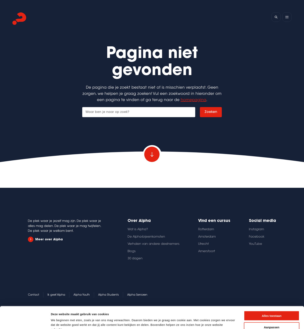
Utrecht (203, 244)
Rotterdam (206, 229)
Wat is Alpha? (138, 229)
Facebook (256, 236)
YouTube (255, 244)
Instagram (256, 229)
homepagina (193, 100)
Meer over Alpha (45, 239)
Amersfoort (206, 251)
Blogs (132, 251)
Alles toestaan (272, 295)
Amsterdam (207, 236)
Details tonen (209, 321)
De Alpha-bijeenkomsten (146, 236)
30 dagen (135, 258)
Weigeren (271, 317)
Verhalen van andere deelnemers (154, 244)
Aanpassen (271, 306)
